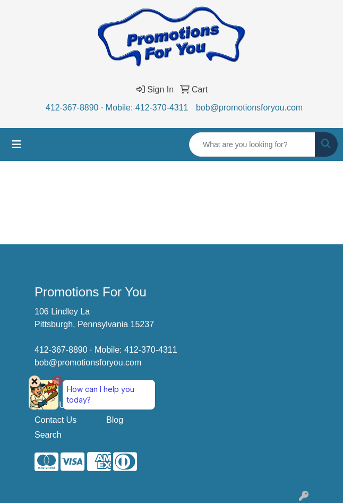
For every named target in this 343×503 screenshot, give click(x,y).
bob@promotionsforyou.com (249, 107)
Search (48, 434)
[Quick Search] (252, 144)
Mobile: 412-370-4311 (147, 107)
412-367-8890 (72, 107)
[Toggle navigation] (16, 144)
